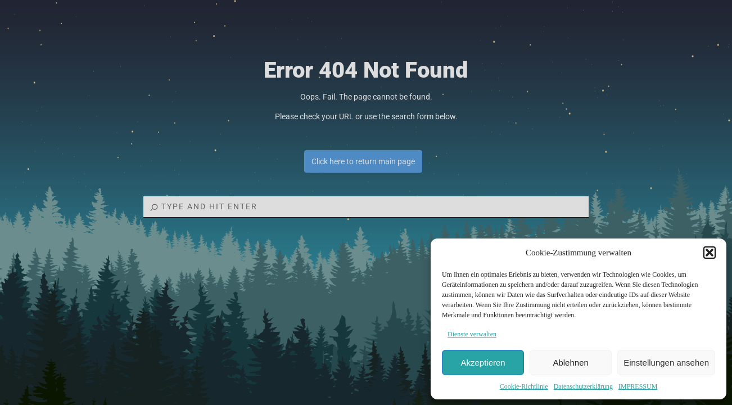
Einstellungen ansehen (666, 362)
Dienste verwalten (472, 334)
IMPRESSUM (637, 386)
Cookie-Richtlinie (524, 386)
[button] (709, 252)
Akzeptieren (482, 362)
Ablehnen (570, 362)
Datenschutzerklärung (583, 386)
